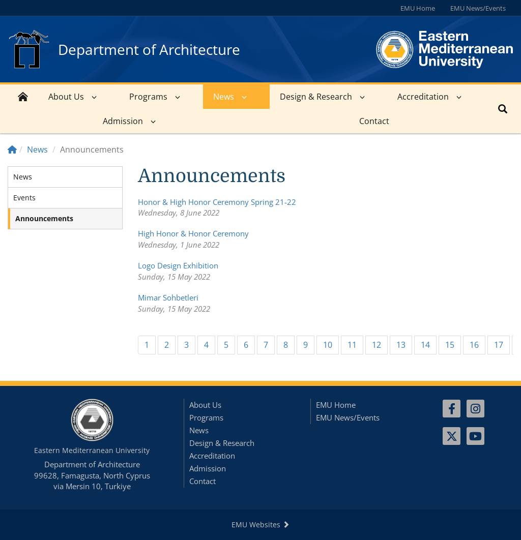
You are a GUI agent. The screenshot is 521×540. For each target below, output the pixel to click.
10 (327, 344)
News (223, 96)
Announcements (44, 218)
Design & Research (316, 96)
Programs (148, 96)
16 (474, 344)
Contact (374, 121)
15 (449, 344)
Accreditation (423, 96)
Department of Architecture (149, 49)
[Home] (12, 149)
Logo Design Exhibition (178, 265)
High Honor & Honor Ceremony (193, 233)
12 (376, 344)
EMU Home (417, 8)
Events (24, 197)
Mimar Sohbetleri (168, 297)
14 (425, 344)
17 (498, 344)
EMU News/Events (478, 8)
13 (401, 344)
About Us (66, 96)
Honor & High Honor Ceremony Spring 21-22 (217, 202)
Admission (123, 121)
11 (352, 344)
